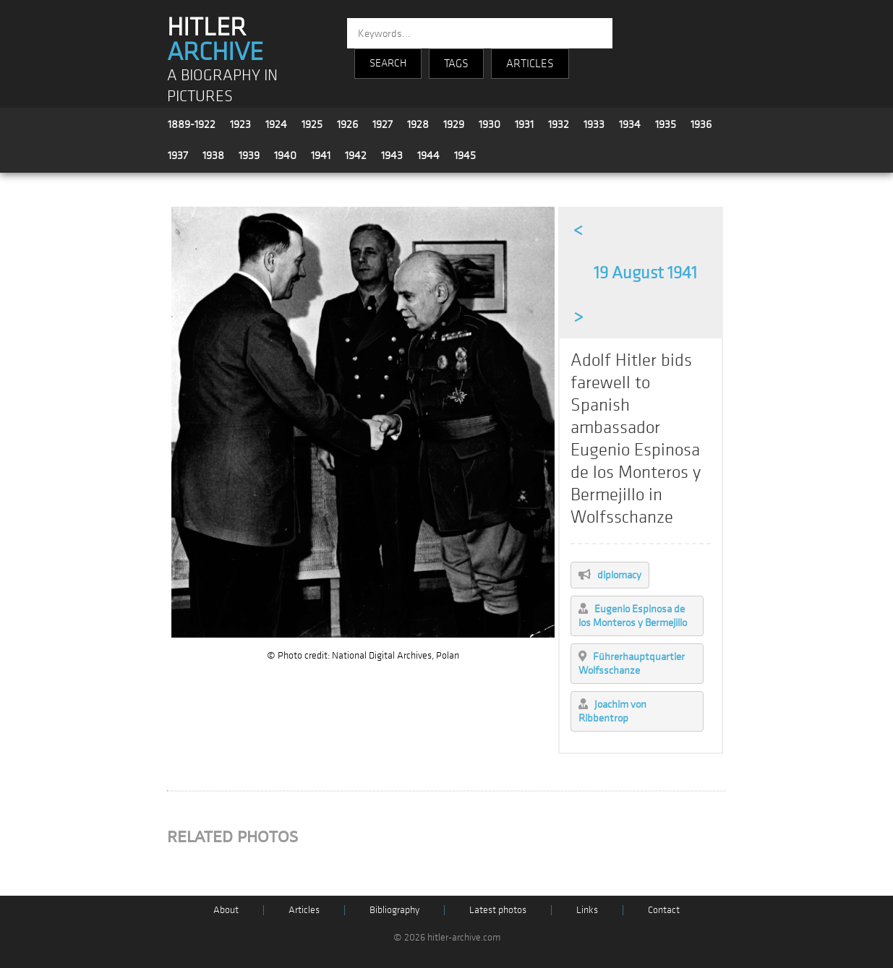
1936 (701, 124)
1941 (320, 155)
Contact (664, 910)
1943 (392, 155)
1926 (347, 124)
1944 (428, 155)
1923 (240, 124)
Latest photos (497, 910)
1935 (665, 124)
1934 (630, 124)
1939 (249, 155)
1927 (382, 124)
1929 (453, 124)
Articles (304, 910)
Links (587, 910)
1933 (594, 124)
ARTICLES (530, 63)
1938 (213, 155)
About (226, 910)
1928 (418, 124)
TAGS (456, 63)
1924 (276, 124)
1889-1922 (191, 124)
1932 (558, 124)
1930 (489, 124)
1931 (524, 124)
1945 (465, 155)
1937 (178, 155)
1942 (356, 155)
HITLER (215, 40)
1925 (312, 124)
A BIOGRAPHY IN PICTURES (222, 86)
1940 (285, 155)
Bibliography (394, 910)
